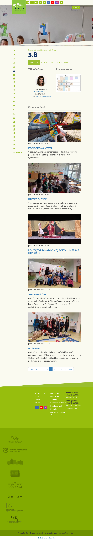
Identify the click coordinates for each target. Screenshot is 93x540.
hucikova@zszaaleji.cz (43, 96)
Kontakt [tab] (34, 62)
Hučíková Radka (41, 91)
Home (30, 50)
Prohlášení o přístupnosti (28, 533)
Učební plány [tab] (63, 62)
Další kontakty (71, 408)
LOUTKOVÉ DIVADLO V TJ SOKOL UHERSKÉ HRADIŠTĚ (53, 252)
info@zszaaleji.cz (72, 397)
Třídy (54, 50)
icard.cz (54, 533)
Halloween (34, 348)
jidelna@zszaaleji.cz (73, 405)
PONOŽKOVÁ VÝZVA (40, 148)
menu (76, 7)
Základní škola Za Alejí (42, 50)
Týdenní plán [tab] (47, 62)
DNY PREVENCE (37, 199)
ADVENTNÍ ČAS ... (38, 294)
